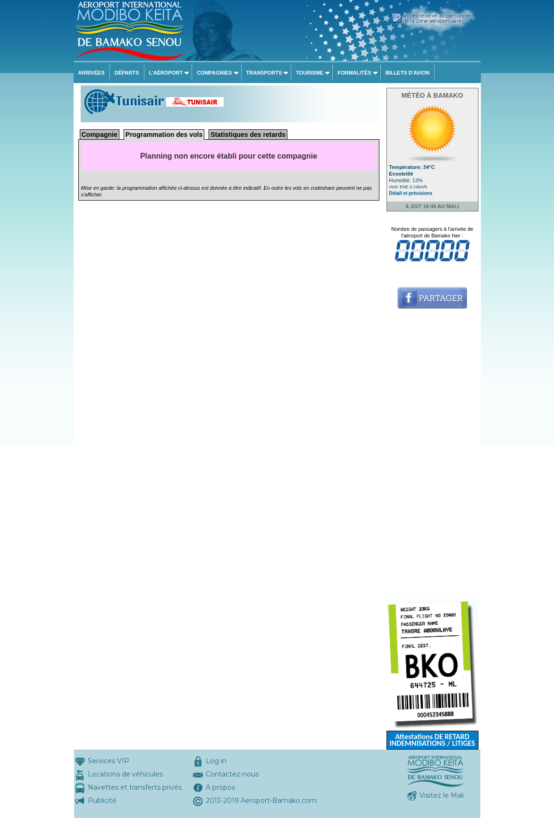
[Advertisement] (432, 457)
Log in (216, 761)
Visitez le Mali (442, 795)
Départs (127, 73)
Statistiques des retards (247, 134)
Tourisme (309, 73)
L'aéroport (166, 73)
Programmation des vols (164, 134)
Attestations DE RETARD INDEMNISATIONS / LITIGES (432, 740)
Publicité (102, 800)
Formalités (354, 73)
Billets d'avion (407, 73)
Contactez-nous (232, 774)
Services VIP (108, 761)
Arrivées (91, 73)
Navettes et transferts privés (135, 787)
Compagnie (100, 134)
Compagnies (214, 73)
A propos (220, 787)
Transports (264, 73)
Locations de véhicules (125, 774)
